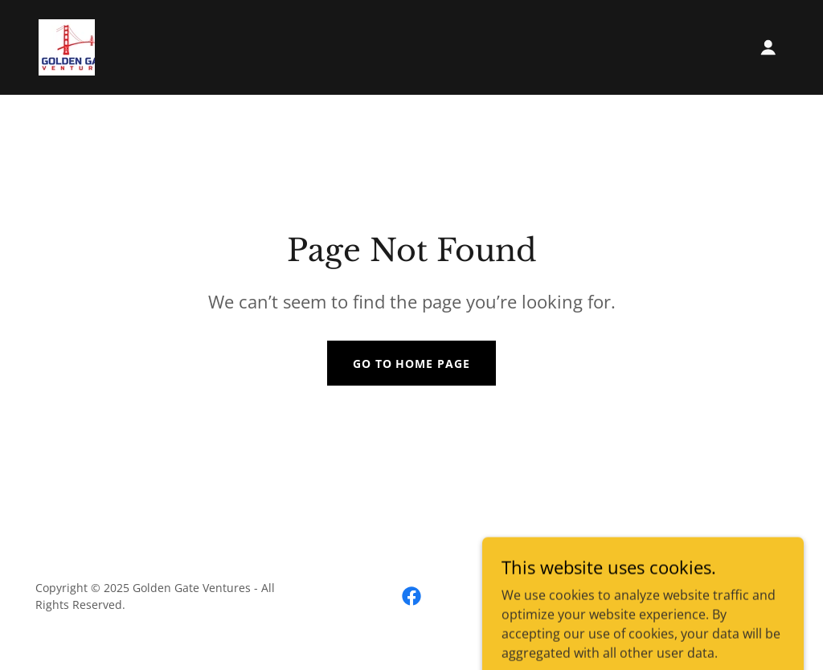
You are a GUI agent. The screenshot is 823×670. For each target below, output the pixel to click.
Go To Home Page (412, 363)
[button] (768, 47)
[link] (67, 46)
